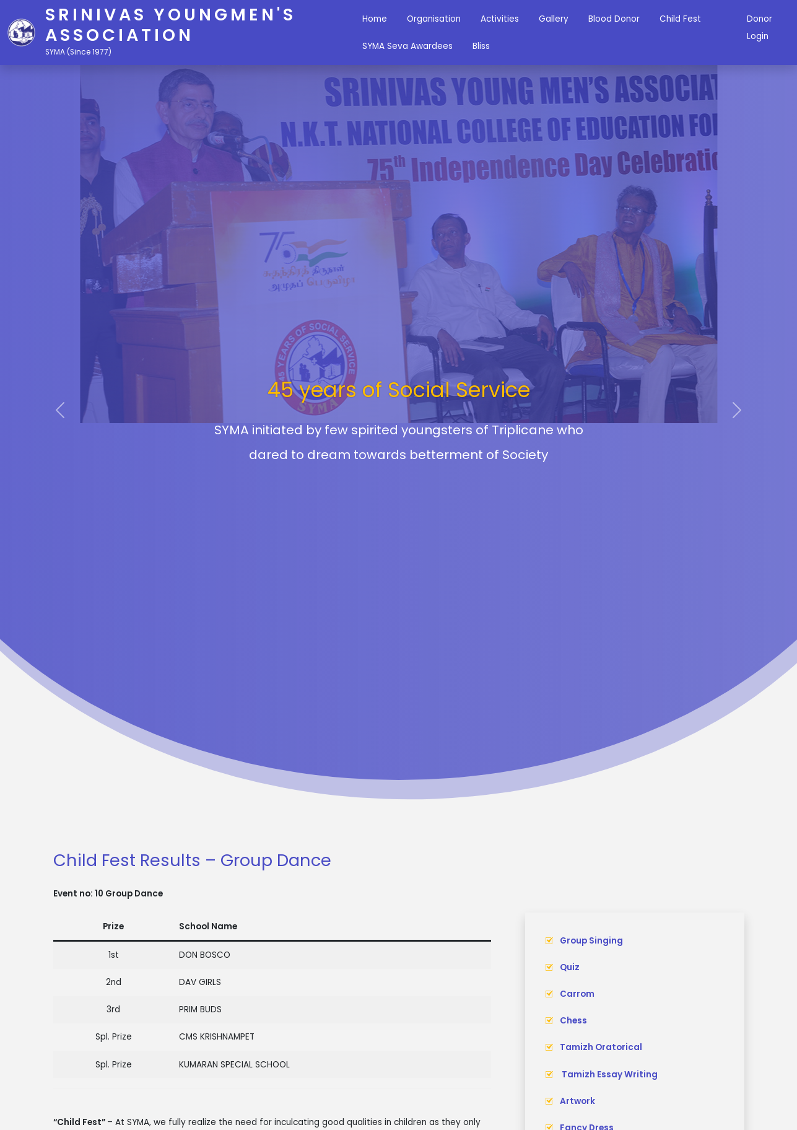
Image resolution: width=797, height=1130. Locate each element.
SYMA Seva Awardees (407, 46)
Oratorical (618, 1047)
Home (374, 19)
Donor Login (759, 27)
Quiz (570, 967)
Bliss (481, 46)
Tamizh (577, 1047)
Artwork (577, 1101)
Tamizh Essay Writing (609, 1074)
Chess (573, 1021)
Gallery (553, 19)
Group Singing (591, 941)
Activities (500, 19)
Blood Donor (614, 19)
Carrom (577, 994)
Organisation (434, 19)
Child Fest (680, 19)
